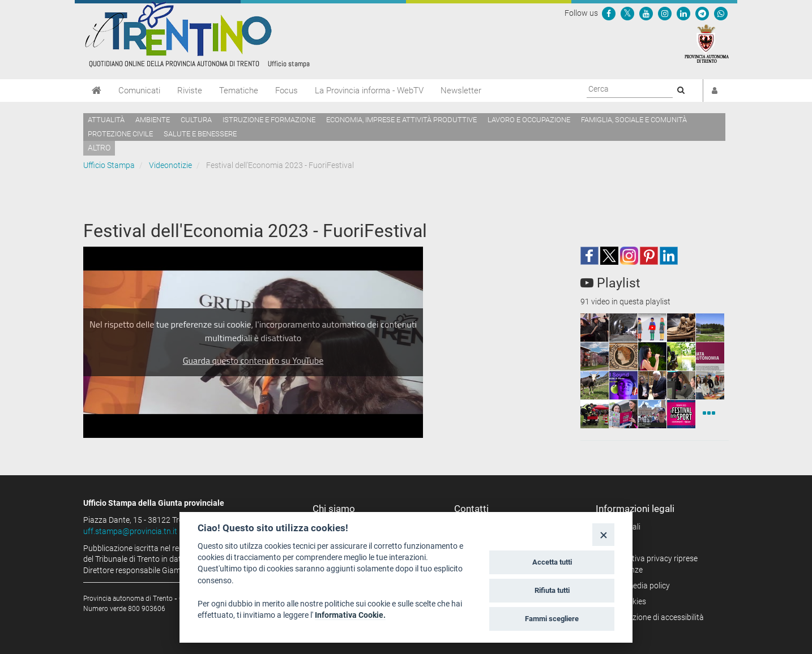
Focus (286, 90)
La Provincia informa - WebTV (369, 90)
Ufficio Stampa (109, 165)
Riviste (189, 90)
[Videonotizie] (709, 414)
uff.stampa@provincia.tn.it (130, 531)
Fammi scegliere (552, 618)
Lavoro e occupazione (529, 119)
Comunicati (139, 90)
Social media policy (637, 585)
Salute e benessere (200, 134)
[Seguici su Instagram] (665, 13)
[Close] (603, 534)
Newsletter (461, 90)
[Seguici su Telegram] (702, 13)
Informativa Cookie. (350, 614)
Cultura (196, 119)
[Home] (96, 90)
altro (99, 147)
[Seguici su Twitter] (627, 13)
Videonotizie (170, 165)
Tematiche (238, 90)
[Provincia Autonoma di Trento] (707, 43)
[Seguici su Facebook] (609, 13)
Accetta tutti (552, 562)
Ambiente (152, 119)
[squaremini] (594, 327)
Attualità (106, 119)
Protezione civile (120, 134)
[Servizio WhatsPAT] (721, 13)
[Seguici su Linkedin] (683, 13)
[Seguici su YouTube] (646, 13)
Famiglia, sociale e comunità (634, 119)
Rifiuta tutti (552, 590)
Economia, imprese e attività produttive (401, 119)
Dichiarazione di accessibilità (654, 617)
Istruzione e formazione (269, 119)
